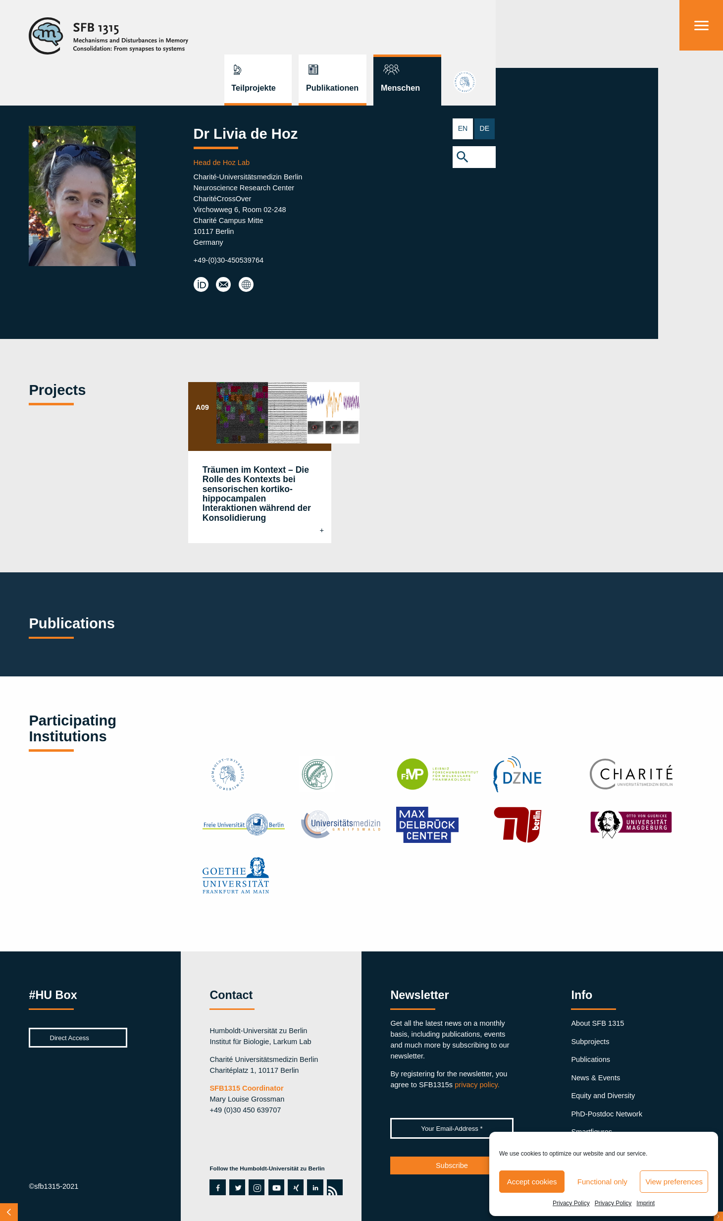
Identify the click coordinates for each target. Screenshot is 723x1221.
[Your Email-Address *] (451, 1128)
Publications (590, 1059)
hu (701, 89)
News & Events (595, 1078)
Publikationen (549, 32)
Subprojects (590, 1042)
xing (295, 1187)
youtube (273, 1187)
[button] (701, 158)
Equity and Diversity (603, 1096)
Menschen (617, 32)
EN (690, 129)
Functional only (602, 1181)
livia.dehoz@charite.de (224, 285)
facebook (214, 1187)
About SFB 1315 (597, 1023)
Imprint (645, 1203)
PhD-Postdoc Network (606, 1114)
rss (332, 1187)
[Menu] (701, 25)
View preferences (674, 1181)
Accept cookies (532, 1181)
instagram (256, 1187)
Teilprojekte (470, 32)
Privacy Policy (571, 1203)
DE (712, 129)
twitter (237, 1187)
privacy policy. (477, 1085)
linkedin (314, 1187)
